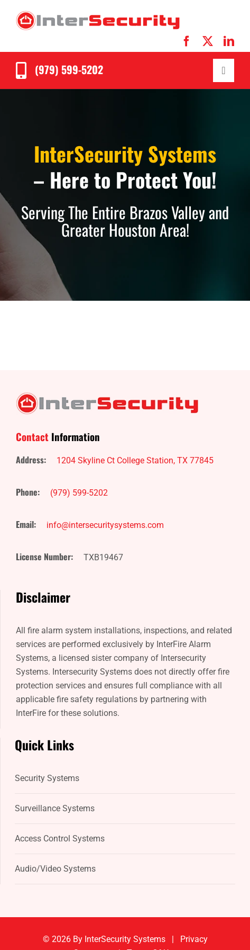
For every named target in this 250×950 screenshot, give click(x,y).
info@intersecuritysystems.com (105, 525)
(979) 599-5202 (69, 69)
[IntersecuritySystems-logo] (98, 15)
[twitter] (207, 41)
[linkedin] (229, 41)
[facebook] (186, 41)
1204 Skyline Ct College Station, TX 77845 (135, 460)
